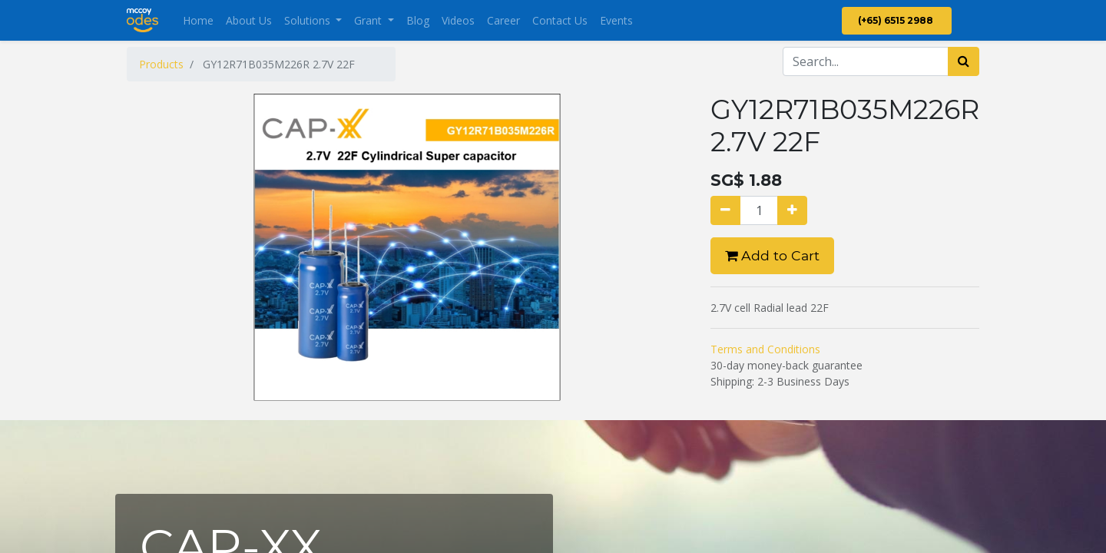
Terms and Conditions (765, 349)
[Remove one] (725, 210)
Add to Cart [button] (772, 255)
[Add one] (792, 210)
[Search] (963, 61)
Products (161, 64)
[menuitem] (198, 20)
